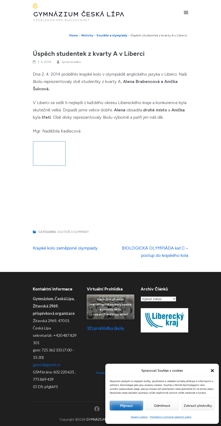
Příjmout (126, 406)
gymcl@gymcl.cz (46, 364)
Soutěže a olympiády (73, 232)
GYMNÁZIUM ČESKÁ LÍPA (78, 14)
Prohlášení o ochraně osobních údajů (170, 416)
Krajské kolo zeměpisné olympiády (65, 248)
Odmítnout (162, 406)
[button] (212, 370)
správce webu (71, 62)
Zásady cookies (139, 416)
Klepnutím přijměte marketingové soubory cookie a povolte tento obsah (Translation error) (110, 307)
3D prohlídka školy (105, 328)
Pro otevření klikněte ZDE (110, 356)
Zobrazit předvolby (198, 406)
